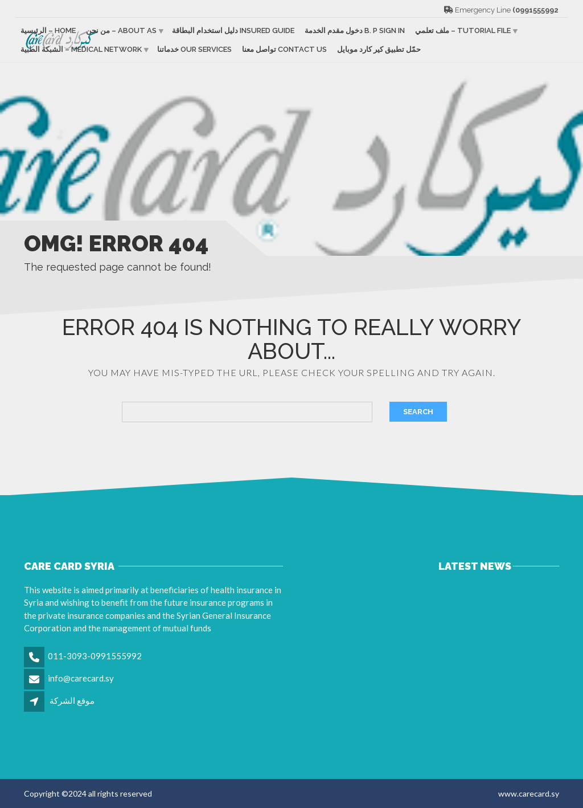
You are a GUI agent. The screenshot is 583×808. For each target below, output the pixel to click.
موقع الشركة (72, 700)
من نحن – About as (121, 30)
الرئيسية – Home (48, 30)
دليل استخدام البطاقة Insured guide (233, 30)
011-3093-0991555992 (95, 656)
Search (418, 411)
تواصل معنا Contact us (284, 49)
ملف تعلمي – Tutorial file (463, 30)
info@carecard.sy (81, 678)
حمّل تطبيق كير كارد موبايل (379, 49)
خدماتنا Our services (194, 49)
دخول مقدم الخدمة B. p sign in (355, 30)
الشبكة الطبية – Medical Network (81, 49)
